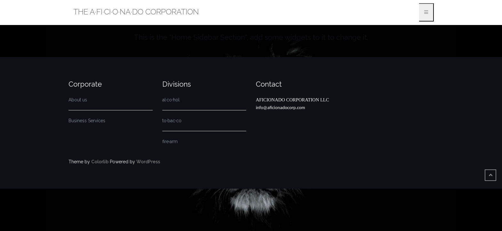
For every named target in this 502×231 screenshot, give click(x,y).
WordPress (148, 161)
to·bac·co (172, 120)
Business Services (87, 120)
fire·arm (170, 141)
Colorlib (100, 161)
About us (78, 99)
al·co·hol (171, 99)
